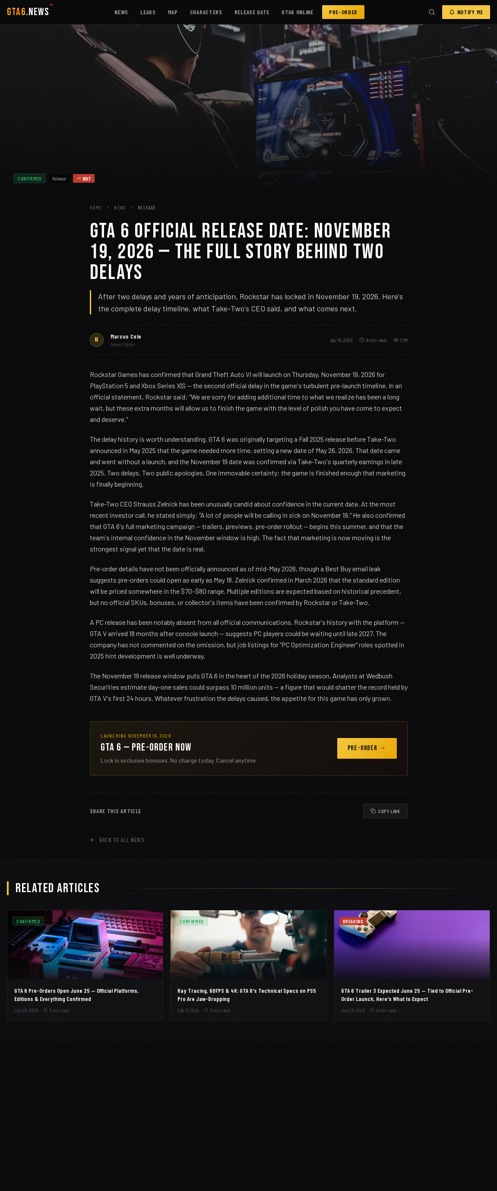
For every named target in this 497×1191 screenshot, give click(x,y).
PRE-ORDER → (367, 748)
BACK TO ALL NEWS (117, 839)
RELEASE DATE (251, 12)
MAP (173, 12)
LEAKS (148, 12)
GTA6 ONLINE (297, 12)
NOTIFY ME (466, 12)
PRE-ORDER (343, 12)
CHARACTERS (206, 12)
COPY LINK (385, 811)
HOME (96, 207)
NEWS (121, 12)
